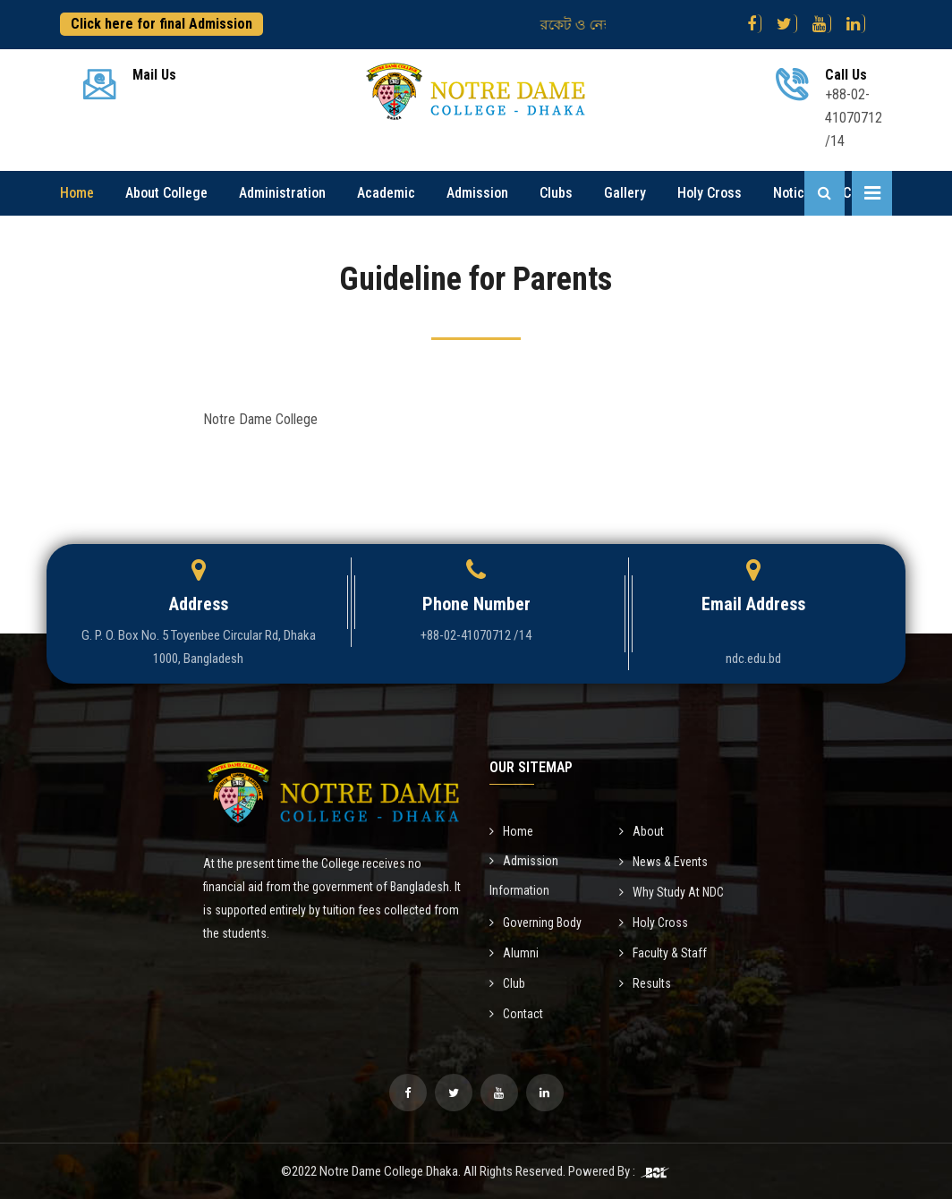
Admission (477, 192)
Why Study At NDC (671, 892)
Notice (792, 192)
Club (507, 983)
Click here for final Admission (161, 23)
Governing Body (535, 922)
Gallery (625, 192)
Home (77, 192)
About (641, 831)
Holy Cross (709, 192)
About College (166, 192)
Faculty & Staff (663, 953)
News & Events (663, 862)
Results (645, 983)
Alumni (514, 953)
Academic (386, 192)
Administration (282, 192)
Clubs (556, 192)
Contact (516, 1014)
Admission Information (523, 875)
